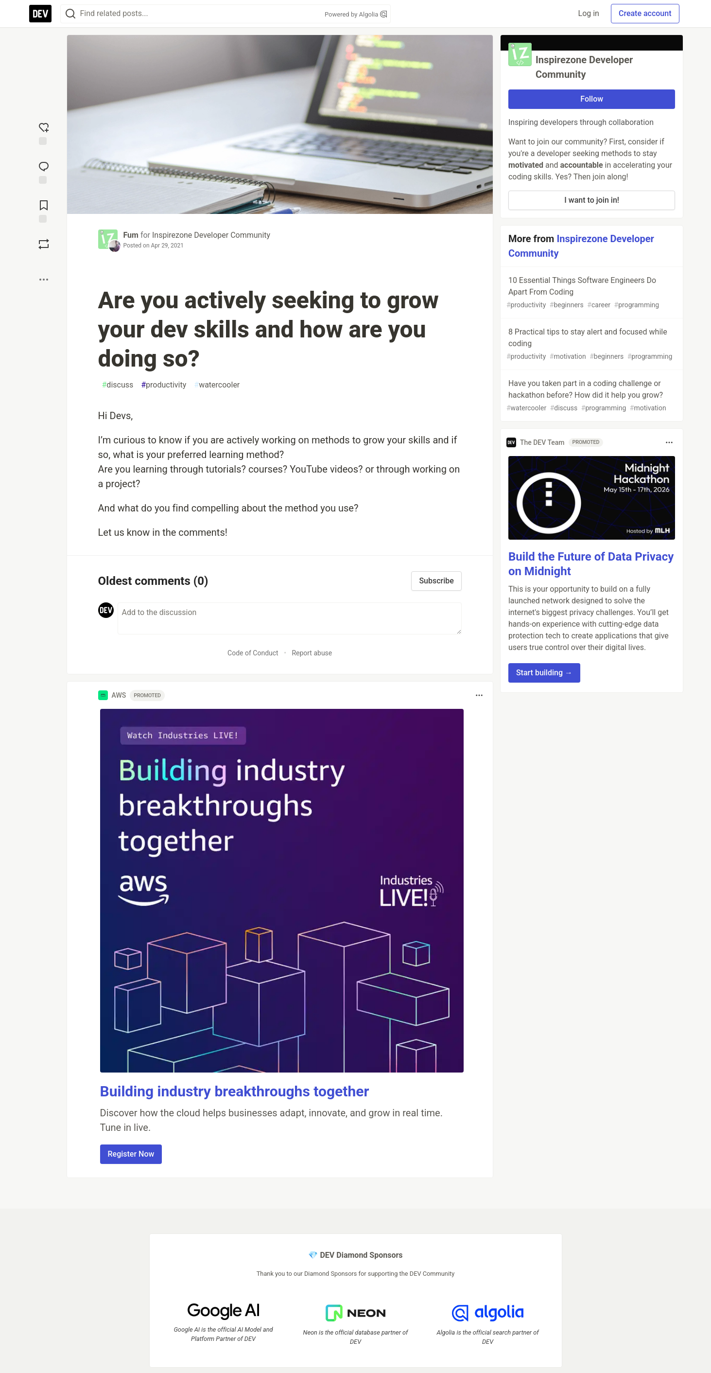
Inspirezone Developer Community (211, 235)
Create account (645, 13)
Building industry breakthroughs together (234, 1091)
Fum (131, 235)
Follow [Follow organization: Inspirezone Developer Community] (591, 99)
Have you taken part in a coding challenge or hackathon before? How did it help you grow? (591, 396)
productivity (163, 385)
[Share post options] (43, 279)
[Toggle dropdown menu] (479, 695)
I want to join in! (591, 200)
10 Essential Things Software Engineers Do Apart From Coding (591, 293)
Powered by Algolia (356, 14)
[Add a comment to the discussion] (289, 618)
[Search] (70, 14)
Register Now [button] (131, 1154)
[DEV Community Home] (40, 13)
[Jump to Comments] (43, 171)
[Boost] (43, 244)
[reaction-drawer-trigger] (43, 132)
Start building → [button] (544, 672)
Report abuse (312, 653)
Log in (588, 13)
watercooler (217, 385)
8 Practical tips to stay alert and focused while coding (591, 344)
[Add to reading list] (43, 210)
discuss (118, 385)
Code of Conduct (252, 653)
